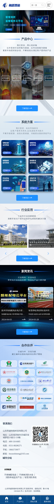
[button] (5, 254)
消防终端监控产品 (14, 477)
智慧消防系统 (30, 477)
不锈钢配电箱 (10, 475)
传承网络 (36, 491)
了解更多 (27, 108)
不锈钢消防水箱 (26, 475)
